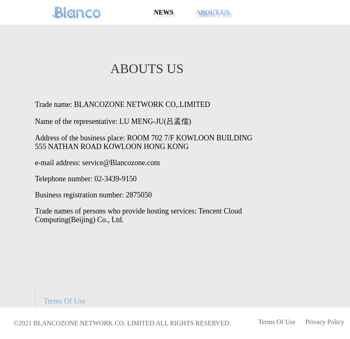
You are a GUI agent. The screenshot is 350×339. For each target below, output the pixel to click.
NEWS (163, 12)
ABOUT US (212, 12)
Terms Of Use (65, 301)
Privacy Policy (324, 321)
